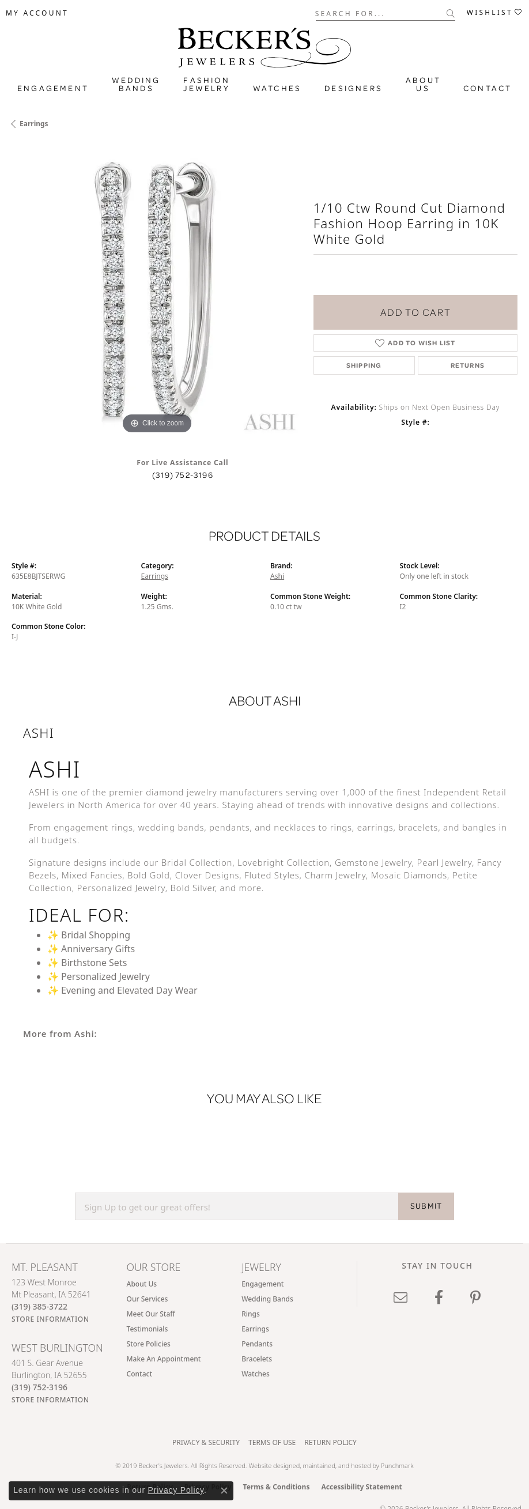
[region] (157, 291)
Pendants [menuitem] (257, 1344)
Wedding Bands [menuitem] (267, 1299)
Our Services (147, 1299)
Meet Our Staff (151, 1314)
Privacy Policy (176, 1490)
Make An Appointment (164, 1359)
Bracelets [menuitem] (256, 1359)
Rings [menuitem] (250, 1314)
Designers (353, 88)
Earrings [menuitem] (255, 1329)
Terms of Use (272, 1442)
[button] (37, 13)
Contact (487, 88)
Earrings (34, 124)
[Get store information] (50, 1319)
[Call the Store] (39, 1306)
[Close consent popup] (224, 1490)
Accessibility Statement (361, 1487)
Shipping (364, 365)
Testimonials (147, 1329)
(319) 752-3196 (182, 475)
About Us (423, 84)
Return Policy (330, 1442)
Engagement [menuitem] (262, 1284)
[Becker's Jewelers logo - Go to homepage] (264, 44)
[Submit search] (451, 13)
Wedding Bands (136, 84)
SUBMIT (426, 1206)
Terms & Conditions (276, 1487)
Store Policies (149, 1344)
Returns (468, 365)
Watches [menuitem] (255, 1374)
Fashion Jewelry (206, 84)
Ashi (277, 576)
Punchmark (397, 1465)
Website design (270, 1465)
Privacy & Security (206, 1442)
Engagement (53, 88)
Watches (277, 88)
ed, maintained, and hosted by (337, 1465)
